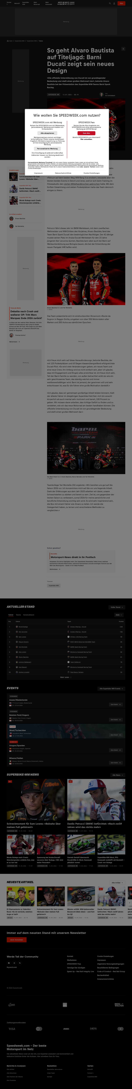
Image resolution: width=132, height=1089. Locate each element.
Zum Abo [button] (86, 133)
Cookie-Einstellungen (92, 173)
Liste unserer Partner (87, 167)
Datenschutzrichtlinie (63, 173)
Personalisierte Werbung (47, 149)
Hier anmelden (86, 139)
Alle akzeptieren (47, 133)
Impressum (38, 173)
